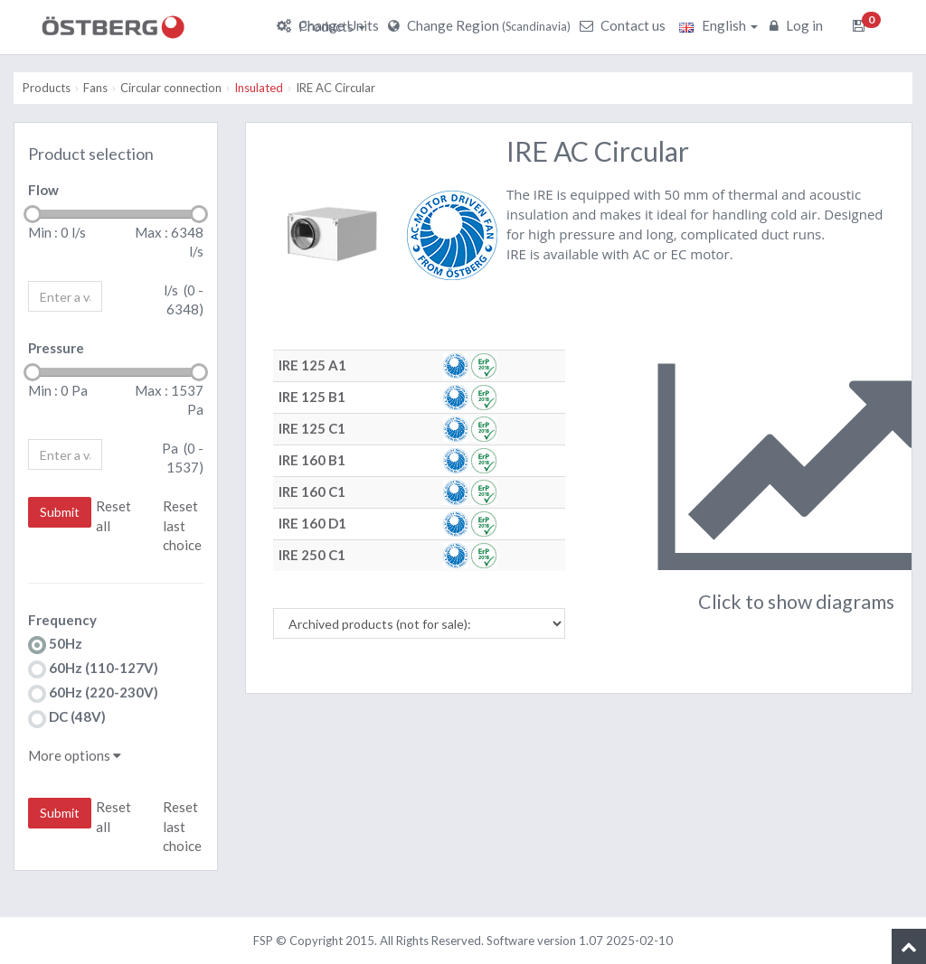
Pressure (56, 348)
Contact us (625, 25)
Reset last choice (182, 525)
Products (331, 26)
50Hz (55, 644)
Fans (95, 87)
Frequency (62, 620)
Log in (798, 25)
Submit (60, 511)
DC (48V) (67, 717)
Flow (43, 190)
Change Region (481, 25)
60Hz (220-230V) (93, 693)
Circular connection (171, 87)
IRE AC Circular (335, 87)
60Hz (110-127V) (93, 669)
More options (74, 755)
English (718, 25)
